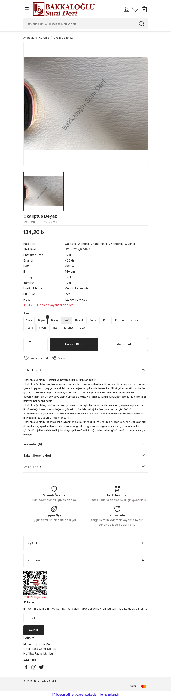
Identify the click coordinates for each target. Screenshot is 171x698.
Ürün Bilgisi (32, 370)
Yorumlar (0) (32, 444)
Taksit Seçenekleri (37, 455)
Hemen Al (123, 344)
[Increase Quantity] (30, 348)
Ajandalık (84, 243)
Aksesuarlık (101, 243)
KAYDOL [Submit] (34, 630)
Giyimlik (130, 243)
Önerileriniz (32, 466)
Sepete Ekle (73, 344)
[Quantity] (41, 341)
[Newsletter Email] (85, 618)
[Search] (85, 23)
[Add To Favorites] (36, 358)
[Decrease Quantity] (30, 341)
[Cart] (144, 9)
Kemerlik (117, 243)
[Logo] (64, 9)
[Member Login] (126, 9)
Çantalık (70, 243)
